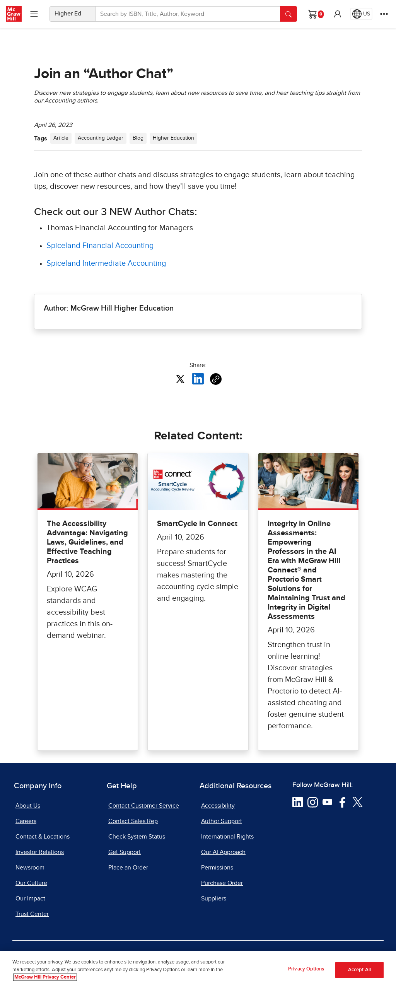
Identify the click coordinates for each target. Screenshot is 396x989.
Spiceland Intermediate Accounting (106, 263)
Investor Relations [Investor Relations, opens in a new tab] (39, 852)
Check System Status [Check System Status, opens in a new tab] (136, 837)
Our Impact (30, 898)
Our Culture (31, 883)
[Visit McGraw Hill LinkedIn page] (297, 802)
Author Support (221, 821)
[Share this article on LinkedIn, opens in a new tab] (198, 379)
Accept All (359, 970)
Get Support (124, 852)
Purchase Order (222, 883)
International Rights (227, 837)
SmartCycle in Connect (197, 524)
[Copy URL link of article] (216, 379)
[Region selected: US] (361, 14)
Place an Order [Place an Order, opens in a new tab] (128, 867)
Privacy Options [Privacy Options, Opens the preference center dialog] (306, 970)
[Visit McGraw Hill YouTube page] (327, 802)
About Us (27, 806)
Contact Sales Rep (133, 821)
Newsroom (29, 867)
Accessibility (218, 806)
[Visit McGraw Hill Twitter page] (357, 802)
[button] (337, 14)
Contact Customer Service (143, 806)
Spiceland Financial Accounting (100, 245)
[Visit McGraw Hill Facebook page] (342, 802)
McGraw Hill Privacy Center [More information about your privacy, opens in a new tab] (45, 978)
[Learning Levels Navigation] (34, 14)
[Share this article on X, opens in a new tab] (180, 379)
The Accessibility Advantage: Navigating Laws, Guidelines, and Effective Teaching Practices (87, 542)
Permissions (217, 867)
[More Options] (384, 14)
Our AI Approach (223, 852)
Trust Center (32, 914)
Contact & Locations (42, 837)
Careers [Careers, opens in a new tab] (25, 821)
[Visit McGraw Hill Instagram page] (312, 802)
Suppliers (213, 898)
